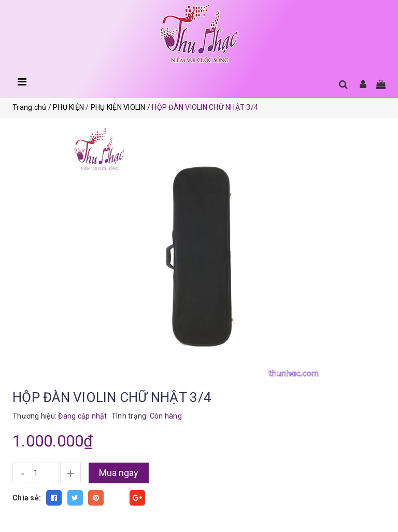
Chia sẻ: (26, 498)
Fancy (116, 498)
